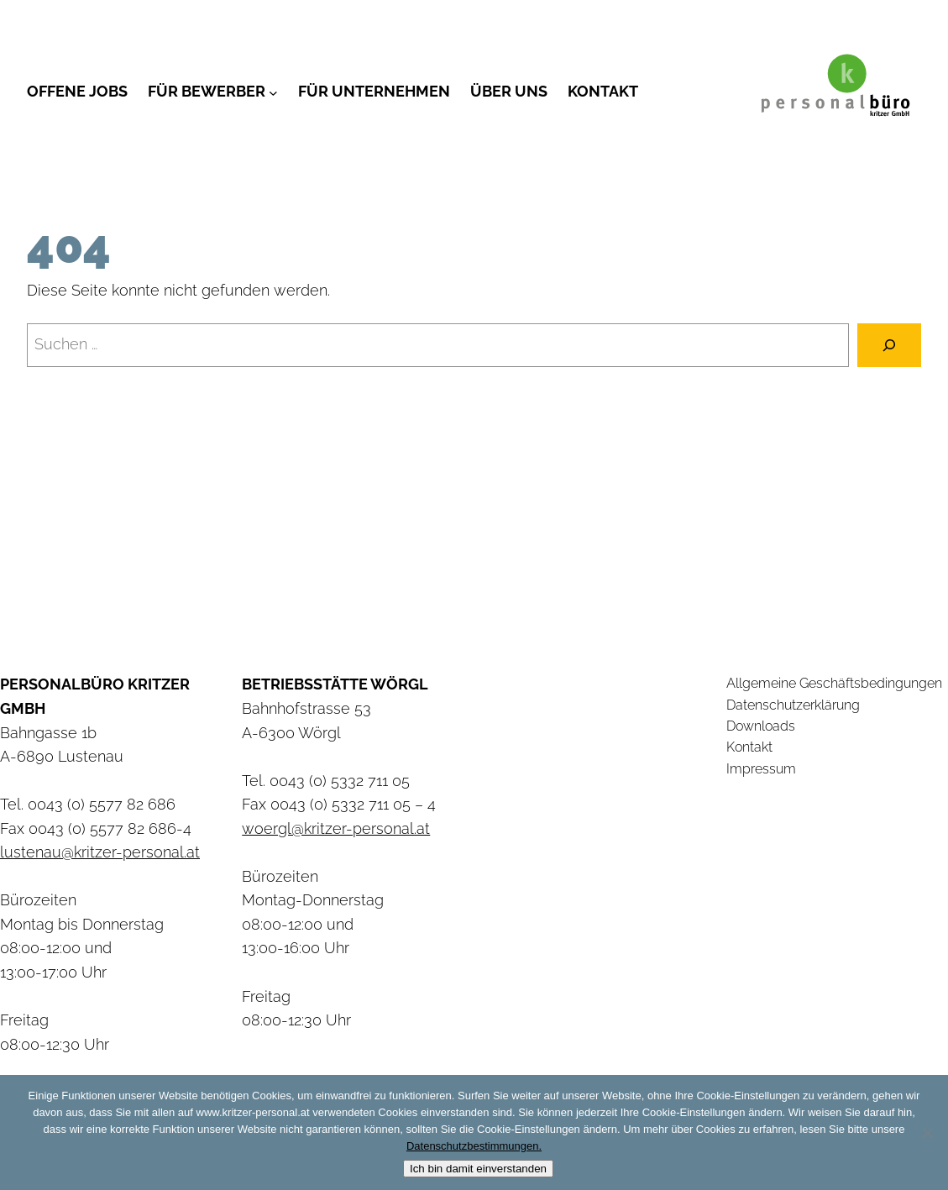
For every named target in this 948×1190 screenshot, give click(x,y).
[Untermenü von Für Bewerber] (273, 92)
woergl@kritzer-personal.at (336, 828)
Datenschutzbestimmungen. (474, 1146)
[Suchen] (889, 345)
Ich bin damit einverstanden (478, 1168)
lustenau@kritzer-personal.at (100, 852)
